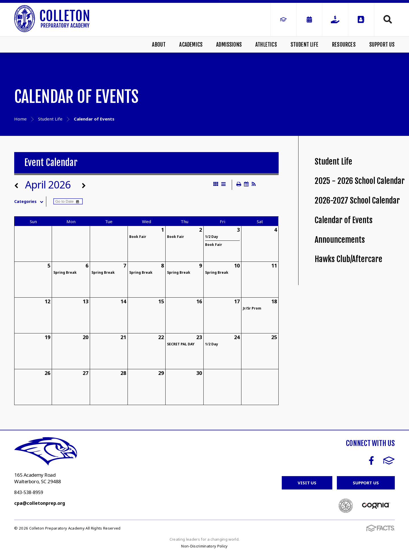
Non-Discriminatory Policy (204, 546)
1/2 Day (211, 236)
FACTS (389, 460)
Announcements (340, 240)
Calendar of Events (344, 220)
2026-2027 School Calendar (357, 201)
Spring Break (65, 272)
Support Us (382, 44)
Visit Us (307, 482)
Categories (30, 201)
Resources (344, 44)
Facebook (371, 460)
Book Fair (137, 236)
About (159, 44)
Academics (191, 44)
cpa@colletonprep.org (39, 503)
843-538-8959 (28, 492)
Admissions (229, 44)
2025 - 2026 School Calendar (360, 181)
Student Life (304, 44)
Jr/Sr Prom (252, 308)
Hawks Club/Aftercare (348, 259)
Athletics (266, 44)
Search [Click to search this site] (387, 19)
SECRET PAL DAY (181, 344)
